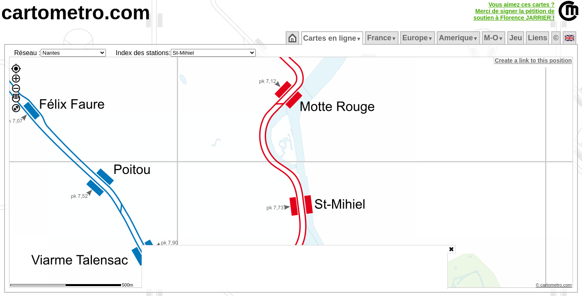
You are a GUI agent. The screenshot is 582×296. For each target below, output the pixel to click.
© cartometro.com (554, 286)
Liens (538, 38)
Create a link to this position (533, 60)
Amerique (459, 38)
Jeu (516, 38)
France (382, 38)
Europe (418, 38)
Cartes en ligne (333, 38)
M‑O (494, 38)
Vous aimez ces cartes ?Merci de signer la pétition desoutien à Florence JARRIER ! (514, 11)
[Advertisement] (294, 267)
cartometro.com (75, 12)
